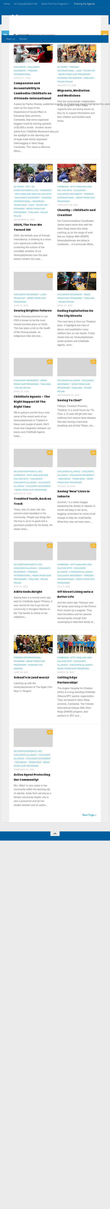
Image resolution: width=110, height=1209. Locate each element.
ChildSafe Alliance (68, 392)
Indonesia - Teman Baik (72, 491)
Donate (23, 38)
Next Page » (89, 827)
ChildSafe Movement (27, 210)
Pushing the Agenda (84, 3)
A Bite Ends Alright (28, 603)
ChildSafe (20, 79)
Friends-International (27, 670)
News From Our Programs (54, 3)
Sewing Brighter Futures (33, 322)
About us (10, 38)
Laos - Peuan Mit (85, 83)
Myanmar (19, 221)
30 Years (62, 79)
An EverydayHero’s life (25, 3)
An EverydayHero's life (28, 483)
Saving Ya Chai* (69, 412)
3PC (28, 199)
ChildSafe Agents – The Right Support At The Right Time (32, 414)
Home (7, 3)
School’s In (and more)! (31, 689)
